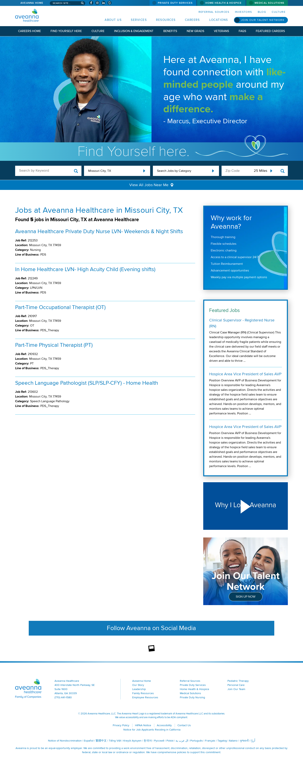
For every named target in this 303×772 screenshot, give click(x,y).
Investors (243, 12)
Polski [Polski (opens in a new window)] (170, 740)
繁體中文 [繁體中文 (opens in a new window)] (101, 740)
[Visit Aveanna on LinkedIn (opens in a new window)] (103, 3)
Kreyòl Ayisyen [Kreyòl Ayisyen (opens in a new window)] (132, 740)
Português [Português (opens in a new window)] (196, 740)
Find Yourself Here (66, 31)
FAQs (242, 31)
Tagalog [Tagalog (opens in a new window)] (222, 740)
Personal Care (236, 685)
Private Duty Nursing (192, 697)
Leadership (139, 689)
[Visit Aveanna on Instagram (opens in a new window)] (97, 3)
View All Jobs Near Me (148, 185)
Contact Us (184, 725)
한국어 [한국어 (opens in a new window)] (148, 740)
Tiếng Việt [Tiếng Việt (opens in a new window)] (115, 740)
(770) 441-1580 (63, 697)
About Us (113, 20)
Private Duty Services (175, 3)
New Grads (195, 31)
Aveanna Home (31, 3)
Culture (278, 12)
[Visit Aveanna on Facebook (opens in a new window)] (91, 3)
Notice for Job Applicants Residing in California (151, 729)
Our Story (138, 685)
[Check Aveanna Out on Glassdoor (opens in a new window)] (109, 3)
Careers (192, 20)
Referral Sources (214, 12)
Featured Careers (270, 31)
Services (139, 20)
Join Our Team (236, 689)
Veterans (221, 31)
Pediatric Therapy (238, 681)
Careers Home (29, 31)
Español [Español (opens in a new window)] (88, 740)
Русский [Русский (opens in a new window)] (159, 740)
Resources (166, 20)
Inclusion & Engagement (133, 31)
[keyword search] (48, 170)
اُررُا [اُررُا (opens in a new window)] (253, 740)
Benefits (170, 31)
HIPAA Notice (143, 725)
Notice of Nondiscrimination (65, 740)
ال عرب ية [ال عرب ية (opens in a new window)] (182, 740)
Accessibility (164, 725)
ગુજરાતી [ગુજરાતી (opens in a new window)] (244, 740)
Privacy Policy (121, 725)
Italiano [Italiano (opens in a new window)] (233, 740)
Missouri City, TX (99, 171)
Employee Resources (145, 697)
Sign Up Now (245, 597)
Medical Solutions (269, 3)
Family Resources (143, 693)
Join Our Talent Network (262, 20)
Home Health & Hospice (223, 3)
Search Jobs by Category (174, 171)
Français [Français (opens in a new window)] (210, 740)
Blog (262, 12)
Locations (218, 20)
